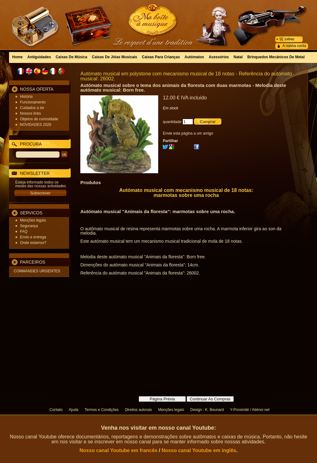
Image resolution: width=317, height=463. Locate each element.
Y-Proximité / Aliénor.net (250, 410)
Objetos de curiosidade (39, 119)
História (26, 96)
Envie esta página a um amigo (188, 133)
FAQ (23, 231)
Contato (56, 410)
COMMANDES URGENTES (37, 271)
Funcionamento (33, 102)
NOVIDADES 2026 (35, 124)
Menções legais (33, 220)
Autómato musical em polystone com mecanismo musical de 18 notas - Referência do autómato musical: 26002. (186, 76)
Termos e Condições (102, 410)
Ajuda (73, 410)
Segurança (29, 226)
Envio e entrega (33, 237)
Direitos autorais (138, 410)
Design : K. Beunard (207, 410)
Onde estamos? (33, 243)
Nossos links (30, 113)
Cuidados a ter (32, 108)
